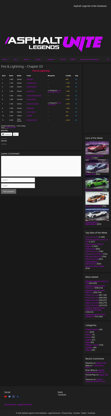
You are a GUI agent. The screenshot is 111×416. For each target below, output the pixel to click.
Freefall (29, 116)
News (87, 342)
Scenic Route (31, 99)
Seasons (13, 127)
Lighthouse (31, 91)
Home (6, 59)
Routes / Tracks (92, 345)
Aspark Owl (101, 363)
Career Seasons (92, 329)
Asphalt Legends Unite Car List (95, 371)
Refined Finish (32, 120)
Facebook (91, 413)
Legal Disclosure (25, 404)
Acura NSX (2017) (54, 104)
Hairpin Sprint (32, 87)
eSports (88, 334)
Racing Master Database (89, 59)
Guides (40, 59)
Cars (17, 59)
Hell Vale (30, 79)
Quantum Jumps (32, 104)
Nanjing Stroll (31, 83)
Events (28, 59)
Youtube (76, 413)
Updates (89, 347)
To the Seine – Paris (95, 366)
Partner (63, 59)
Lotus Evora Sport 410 (54, 91)
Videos (88, 350)
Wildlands (30, 108)
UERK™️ (73, 59)
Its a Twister (31, 112)
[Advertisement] (90, 22)
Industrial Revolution (34, 96)
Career (7, 127)
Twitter (83, 413)
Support (52, 59)
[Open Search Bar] (108, 59)
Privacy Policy (10, 404)
